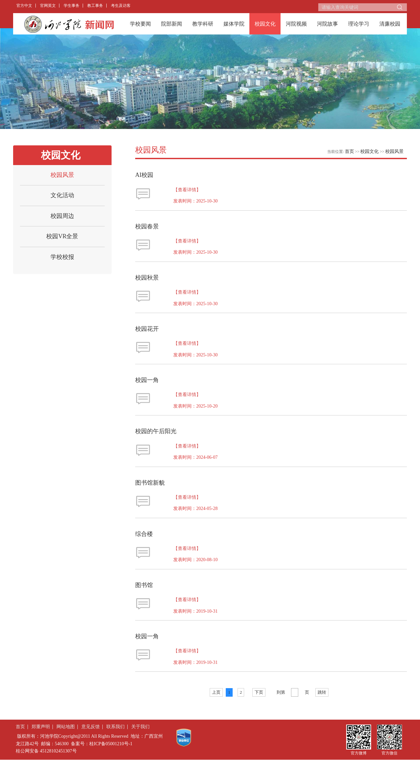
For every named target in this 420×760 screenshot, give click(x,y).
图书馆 (144, 585)
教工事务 (95, 5)
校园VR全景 (62, 236)
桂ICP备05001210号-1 (110, 743)
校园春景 (147, 226)
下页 (259, 692)
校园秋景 (147, 277)
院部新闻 (171, 24)
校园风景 (62, 175)
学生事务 (71, 5)
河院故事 (327, 24)
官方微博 (359, 753)
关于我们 (140, 726)
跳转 (322, 692)
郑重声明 (41, 726)
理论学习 (358, 24)
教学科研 (202, 24)
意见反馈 (90, 726)
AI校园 (144, 175)
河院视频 (296, 24)
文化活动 (62, 195)
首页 (349, 151)
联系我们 (115, 726)
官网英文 (48, 5)
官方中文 (24, 5)
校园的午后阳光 (156, 431)
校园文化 (265, 24)
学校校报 (62, 257)
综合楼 (144, 534)
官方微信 (389, 753)
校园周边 (62, 216)
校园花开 (147, 329)
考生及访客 (121, 5)
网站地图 (65, 726)
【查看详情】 (187, 189)
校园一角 (147, 380)
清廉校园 (389, 24)
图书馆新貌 (150, 482)
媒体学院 (233, 24)
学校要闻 (140, 24)
